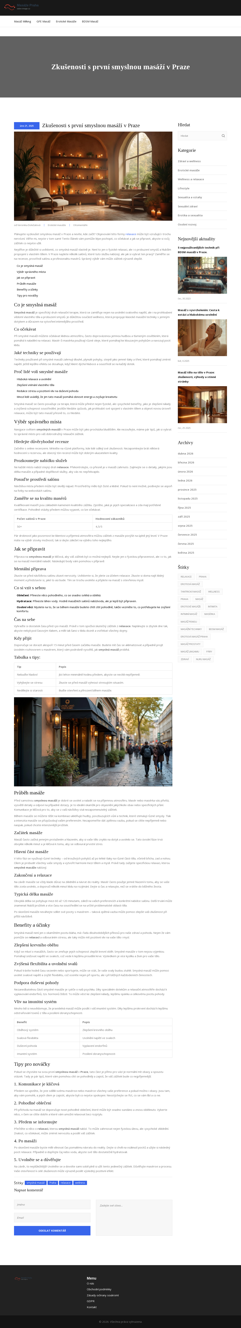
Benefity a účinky (27, 289)
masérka (209, 614)
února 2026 (185, 471)
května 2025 (186, 552)
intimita (212, 606)
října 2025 (184, 507)
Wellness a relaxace (191, 179)
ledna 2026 (185, 480)
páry (209, 651)
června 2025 (186, 543)
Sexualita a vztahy (190, 197)
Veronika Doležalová (28, 225)
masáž (199, 599)
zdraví (185, 659)
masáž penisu (189, 621)
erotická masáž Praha (194, 636)
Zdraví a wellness (189, 161)
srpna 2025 (185, 525)
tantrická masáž (191, 591)
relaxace (131, 234)
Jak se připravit (26, 277)
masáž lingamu (190, 651)
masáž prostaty (190, 644)
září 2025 (184, 516)
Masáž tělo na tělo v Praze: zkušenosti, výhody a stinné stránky (197, 376)
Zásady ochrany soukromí (103, 1295)
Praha (52, 1182)
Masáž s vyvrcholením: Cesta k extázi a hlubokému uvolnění (199, 312)
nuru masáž (203, 659)
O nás (90, 1283)
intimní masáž (189, 614)
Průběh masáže (26, 283)
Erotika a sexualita (190, 215)
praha (184, 599)
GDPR (90, 1301)
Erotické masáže (66, 21)
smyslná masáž (36, 1182)
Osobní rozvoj (187, 224)
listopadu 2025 (188, 498)
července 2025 (187, 534)
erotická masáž (190, 584)
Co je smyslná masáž (30, 266)
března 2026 (186, 462)
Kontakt (92, 1307)
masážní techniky (191, 629)
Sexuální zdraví (187, 206)
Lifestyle (183, 188)
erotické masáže (191, 606)
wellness (80, 1182)
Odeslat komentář (52, 1230)
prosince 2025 (187, 489)
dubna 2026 (185, 453)
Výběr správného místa (31, 272)
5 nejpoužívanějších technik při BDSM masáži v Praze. (198, 250)
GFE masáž (43, 21)
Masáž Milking (22, 21)
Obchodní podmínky (99, 1289)
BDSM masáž (90, 21)
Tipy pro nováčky (27, 295)
